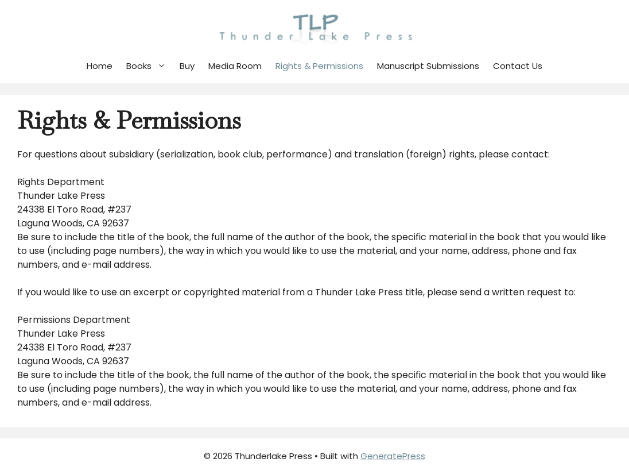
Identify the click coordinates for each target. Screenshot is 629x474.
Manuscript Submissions (428, 66)
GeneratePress (392, 456)
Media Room (235, 66)
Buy (187, 66)
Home (99, 66)
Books (149, 66)
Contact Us (517, 66)
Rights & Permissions (319, 66)
